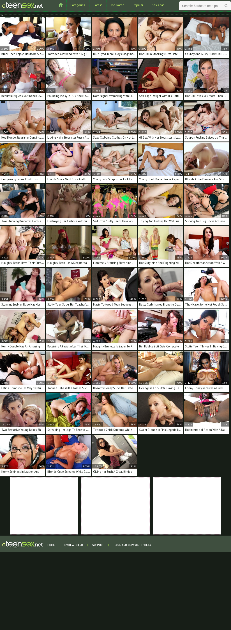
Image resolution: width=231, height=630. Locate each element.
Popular (138, 5)
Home (51, 545)
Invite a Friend (73, 545)
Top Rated (117, 5)
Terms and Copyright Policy (132, 545)
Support (98, 545)
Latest (98, 5)
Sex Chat (158, 5)
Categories (77, 5)
